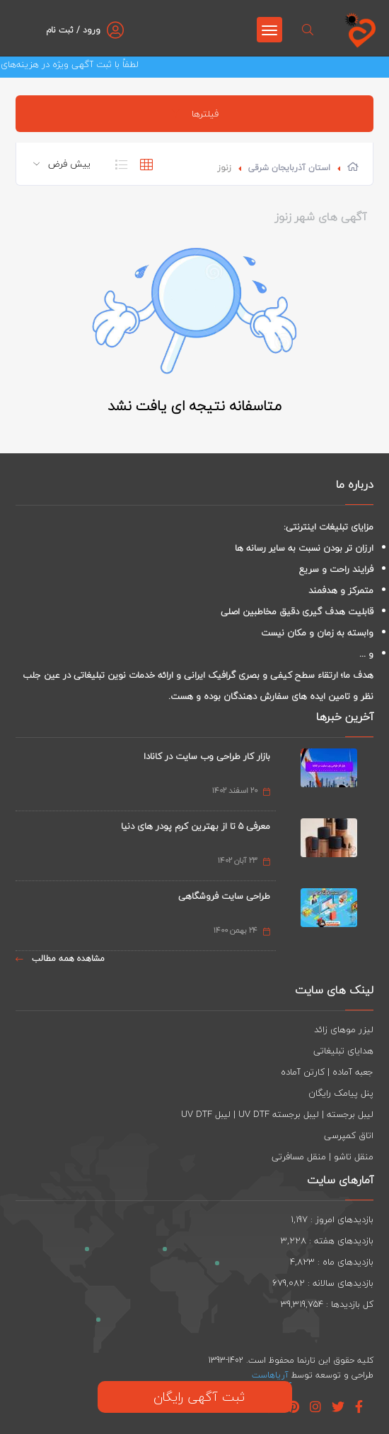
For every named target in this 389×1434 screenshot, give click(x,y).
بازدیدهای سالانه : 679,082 (322, 1283)
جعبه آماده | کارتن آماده (327, 1072)
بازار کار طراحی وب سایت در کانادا (207, 756)
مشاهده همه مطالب (60, 958)
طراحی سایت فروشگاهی (224, 896)
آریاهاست (271, 1375)
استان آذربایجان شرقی (289, 167)
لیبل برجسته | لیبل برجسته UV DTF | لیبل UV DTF (277, 1114)
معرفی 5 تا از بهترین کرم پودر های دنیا (195, 826)
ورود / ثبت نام (73, 30)
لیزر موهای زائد (343, 1029)
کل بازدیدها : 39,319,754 (327, 1304)
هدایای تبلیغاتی (343, 1050)
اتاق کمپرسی (348, 1135)
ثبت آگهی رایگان (195, 1397)
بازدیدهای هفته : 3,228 (327, 1240)
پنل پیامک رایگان (340, 1093)
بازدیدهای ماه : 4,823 (331, 1261)
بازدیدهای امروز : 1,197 (332, 1219)
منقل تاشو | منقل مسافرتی (322, 1156)
